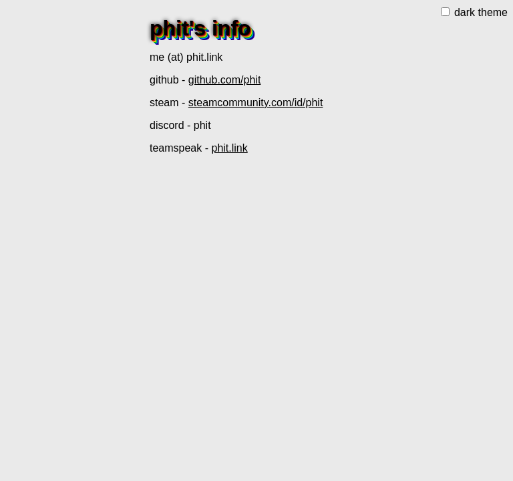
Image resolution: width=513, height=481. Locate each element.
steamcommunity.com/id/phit (255, 102)
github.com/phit (224, 80)
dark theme (474, 12)
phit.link (229, 148)
